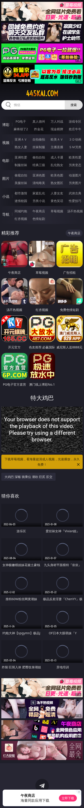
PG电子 (20, 121)
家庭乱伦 (38, 193)
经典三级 (38, 165)
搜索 (74, 105)
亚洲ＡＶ (21, 139)
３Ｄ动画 (75, 139)
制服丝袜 (21, 165)
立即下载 (68, 798)
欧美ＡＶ (57, 139)
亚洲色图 (38, 175)
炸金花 (38, 129)
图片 (5, 178)
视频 (5, 142)
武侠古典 (75, 193)
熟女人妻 (21, 147)
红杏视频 (21, 219)
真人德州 (38, 121)
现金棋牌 (57, 129)
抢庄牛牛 (75, 129)
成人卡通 (57, 157)
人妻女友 (57, 193)
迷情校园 (21, 201)
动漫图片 (75, 175)
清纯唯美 (38, 183)
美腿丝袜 (21, 183)
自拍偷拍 (38, 139)
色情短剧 (38, 219)
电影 (5, 160)
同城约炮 (21, 211)
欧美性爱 (75, 157)
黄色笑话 (57, 201)
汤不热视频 (75, 211)
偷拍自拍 (38, 157)
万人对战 (57, 121)
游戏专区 (75, 121)
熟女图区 (57, 183)
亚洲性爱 (21, 157)
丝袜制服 (38, 147)
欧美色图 (57, 175)
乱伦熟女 (57, 165)
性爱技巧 (75, 201)
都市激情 (21, 193)
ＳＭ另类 (75, 147)
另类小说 (38, 201)
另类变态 (75, 165)
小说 (5, 196)
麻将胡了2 (21, 129)
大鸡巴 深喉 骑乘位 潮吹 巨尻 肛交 (28, 477)
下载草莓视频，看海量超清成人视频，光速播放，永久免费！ (42, 462)
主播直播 (57, 147)
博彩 (5, 124)
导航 (5, 214)
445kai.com (42, 93)
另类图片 (75, 183)
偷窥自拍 (21, 175)
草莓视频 (57, 211)
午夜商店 (38, 211)
